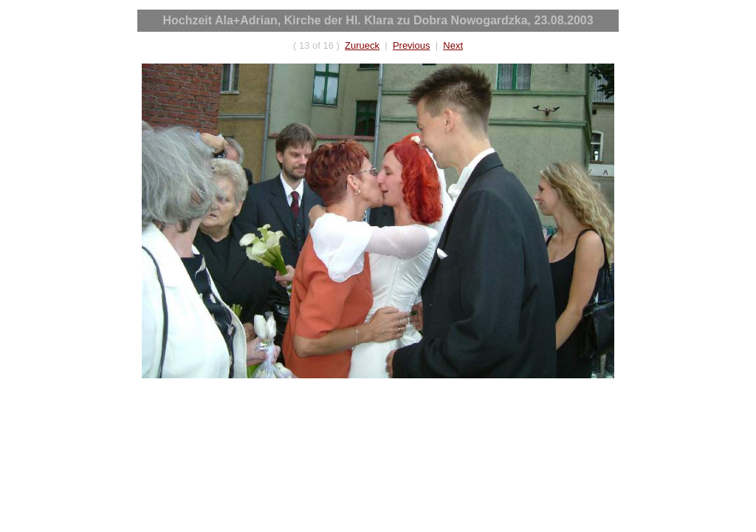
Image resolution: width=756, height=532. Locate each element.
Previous (411, 45)
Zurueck (362, 45)
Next (453, 45)
